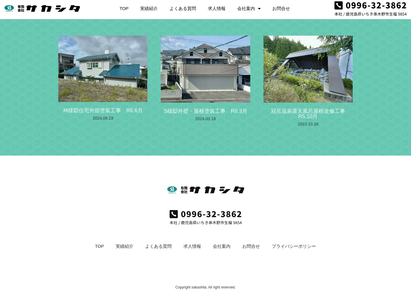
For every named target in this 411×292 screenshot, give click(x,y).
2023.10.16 (308, 124)
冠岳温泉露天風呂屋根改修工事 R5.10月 (310, 113)
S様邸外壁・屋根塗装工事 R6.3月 (205, 111)
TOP (124, 6)
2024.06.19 (103, 118)
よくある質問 (183, 6)
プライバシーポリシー (294, 246)
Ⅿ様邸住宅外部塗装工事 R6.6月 (103, 110)
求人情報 (217, 6)
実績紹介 (149, 6)
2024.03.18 (205, 118)
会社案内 (249, 7)
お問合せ (281, 6)
